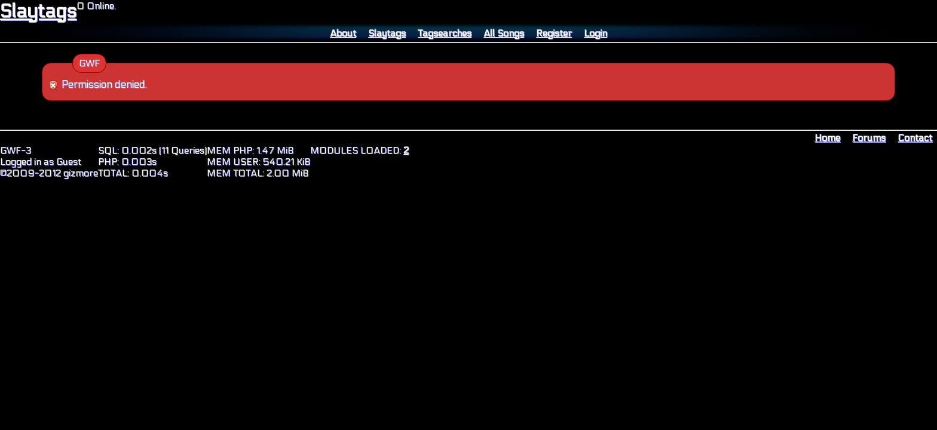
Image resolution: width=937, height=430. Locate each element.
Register (554, 33)
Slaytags (38, 11)
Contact (915, 137)
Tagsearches (444, 33)
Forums (869, 137)
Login (595, 33)
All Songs (503, 33)
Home (827, 137)
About (343, 33)
